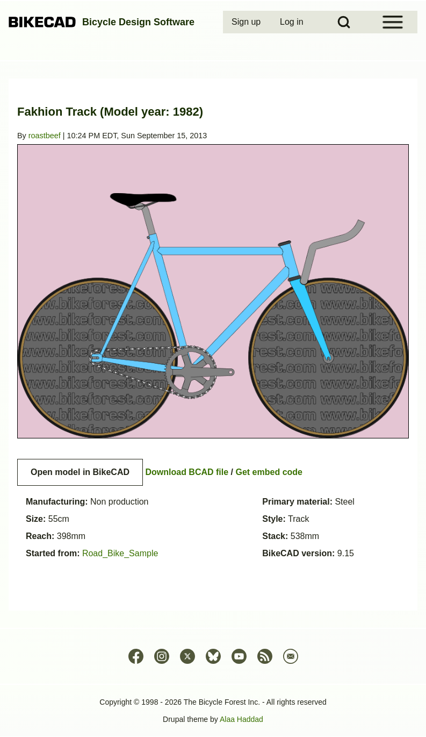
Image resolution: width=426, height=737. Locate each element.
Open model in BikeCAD (80, 472)
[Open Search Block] (344, 22)
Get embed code (269, 472)
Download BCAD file (186, 472)
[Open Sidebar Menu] (392, 22)
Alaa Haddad (241, 719)
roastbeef (44, 135)
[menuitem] (247, 22)
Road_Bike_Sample (120, 553)
